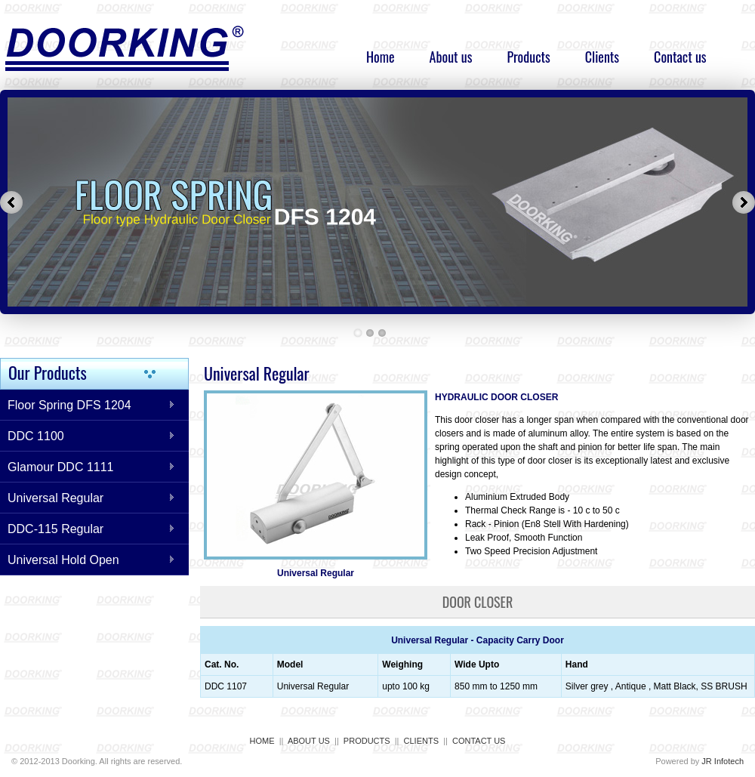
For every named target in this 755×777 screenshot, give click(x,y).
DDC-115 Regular (55, 529)
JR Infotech (722, 761)
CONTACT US (479, 740)
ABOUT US (309, 740)
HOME (262, 740)
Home (380, 56)
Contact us (680, 56)
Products (528, 56)
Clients (602, 56)
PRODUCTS (367, 740)
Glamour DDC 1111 (61, 467)
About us (451, 56)
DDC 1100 (36, 436)
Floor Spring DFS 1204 (69, 405)
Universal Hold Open (63, 559)
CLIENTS (421, 740)
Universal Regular (55, 498)
